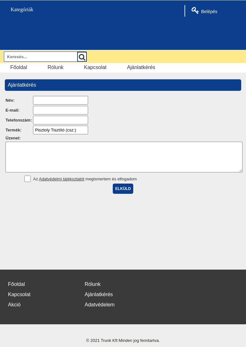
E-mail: (12, 110)
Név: (9, 100)
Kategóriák (18, 9)
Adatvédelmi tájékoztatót (62, 184)
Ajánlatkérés (141, 67)
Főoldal (18, 67)
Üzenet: (12, 138)
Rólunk (55, 67)
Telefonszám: (18, 120)
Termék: (13, 130)
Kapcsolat (95, 67)
